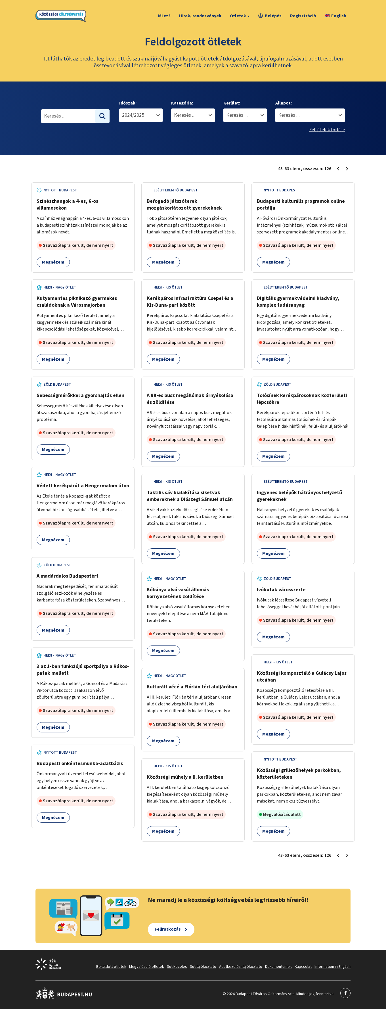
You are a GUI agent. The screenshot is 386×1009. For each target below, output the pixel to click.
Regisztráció (303, 16)
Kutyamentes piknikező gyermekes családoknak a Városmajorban (77, 302)
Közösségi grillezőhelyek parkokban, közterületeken (299, 774)
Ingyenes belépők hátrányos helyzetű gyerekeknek (299, 496)
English (335, 16)
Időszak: (128, 103)
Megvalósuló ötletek (146, 967)
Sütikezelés (177, 966)
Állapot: (283, 103)
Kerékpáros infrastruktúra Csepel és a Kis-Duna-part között (190, 302)
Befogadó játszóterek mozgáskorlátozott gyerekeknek (184, 205)
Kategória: (182, 103)
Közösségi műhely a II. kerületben (185, 777)
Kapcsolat (303, 967)
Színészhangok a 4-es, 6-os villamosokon (67, 205)
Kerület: (231, 103)
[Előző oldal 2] (338, 168)
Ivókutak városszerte (281, 589)
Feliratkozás (168, 929)
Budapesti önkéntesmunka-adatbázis (80, 763)
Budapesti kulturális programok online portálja (301, 205)
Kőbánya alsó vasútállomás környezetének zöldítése (178, 593)
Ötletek (240, 16)
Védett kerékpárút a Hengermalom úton (83, 485)
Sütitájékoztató (203, 967)
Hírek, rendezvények (200, 16)
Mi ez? (164, 16)
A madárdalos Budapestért (67, 576)
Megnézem (53, 262)
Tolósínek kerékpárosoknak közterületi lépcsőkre (302, 399)
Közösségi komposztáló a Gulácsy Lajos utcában (302, 677)
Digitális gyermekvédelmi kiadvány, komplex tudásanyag (298, 302)
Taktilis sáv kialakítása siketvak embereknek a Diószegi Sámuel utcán (190, 496)
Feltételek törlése (327, 129)
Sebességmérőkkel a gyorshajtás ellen (80, 395)
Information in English (332, 967)
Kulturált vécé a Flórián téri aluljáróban (192, 686)
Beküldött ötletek (111, 967)
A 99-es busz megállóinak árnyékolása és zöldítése (190, 399)
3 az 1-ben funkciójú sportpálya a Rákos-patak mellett (83, 670)
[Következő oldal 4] (347, 168)
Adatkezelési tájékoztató (240, 967)
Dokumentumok (278, 967)
